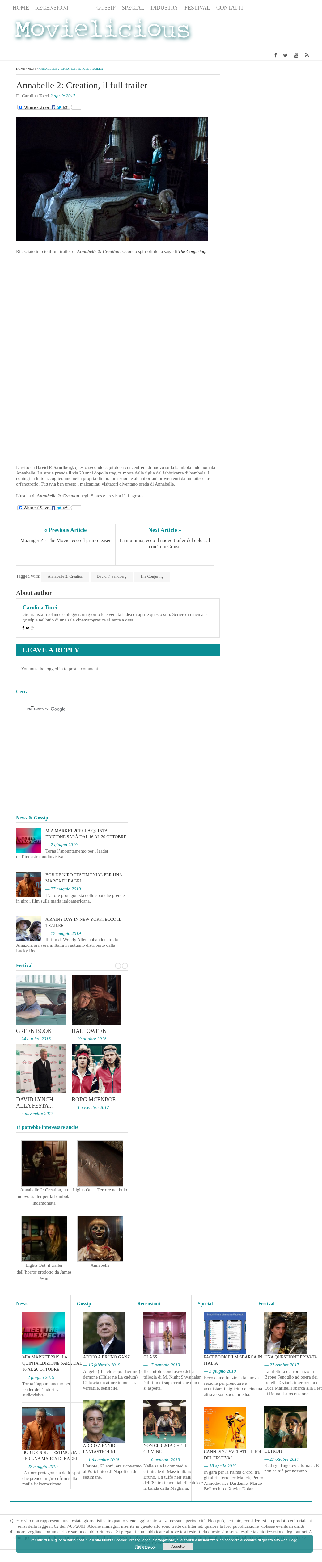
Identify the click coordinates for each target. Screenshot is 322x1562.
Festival (197, 8)
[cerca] (66, 709)
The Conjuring (151, 576)
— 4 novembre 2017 (34, 1113)
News (82, 8)
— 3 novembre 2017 (90, 1107)
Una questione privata (290, 1357)
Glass (150, 1357)
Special (133, 8)
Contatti (229, 8)
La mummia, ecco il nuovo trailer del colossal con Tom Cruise (165, 543)
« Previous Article (65, 530)
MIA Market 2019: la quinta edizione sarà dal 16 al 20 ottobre (52, 1363)
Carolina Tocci (40, 607)
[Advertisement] (263, 31)
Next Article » (164, 530)
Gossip (106, 8)
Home (21, 8)
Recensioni (51, 8)
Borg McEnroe (94, 1100)
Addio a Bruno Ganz (106, 1357)
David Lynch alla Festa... (34, 1103)
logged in (54, 668)
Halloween (89, 1031)
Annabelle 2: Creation (65, 576)
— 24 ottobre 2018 (33, 1038)
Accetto (178, 1546)
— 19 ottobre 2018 (89, 1038)
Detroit (273, 1451)
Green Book (34, 1031)
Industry (164, 8)
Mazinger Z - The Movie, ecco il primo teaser (65, 540)
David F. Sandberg (112, 576)
